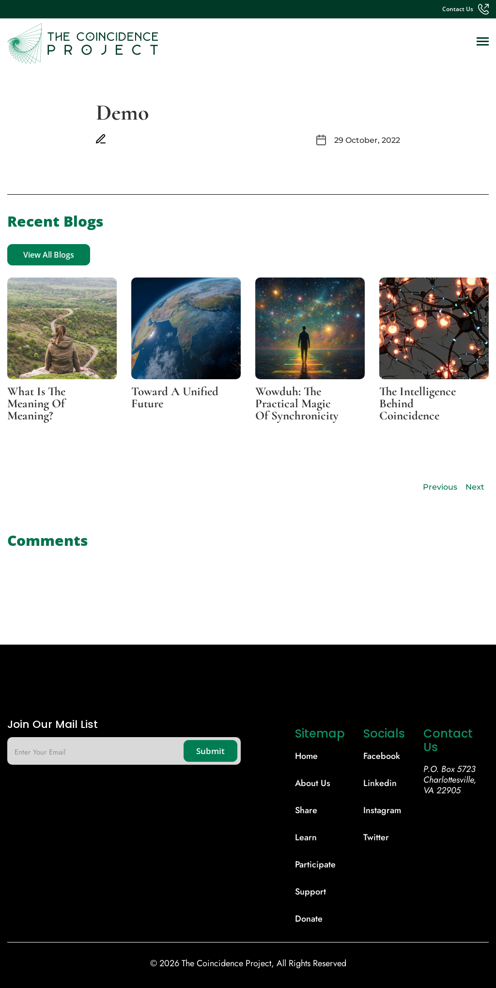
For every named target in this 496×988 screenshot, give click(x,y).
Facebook (381, 756)
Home (306, 756)
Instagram (382, 810)
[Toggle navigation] (483, 42)
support (310, 891)
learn (306, 837)
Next (474, 487)
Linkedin (380, 783)
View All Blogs (48, 254)
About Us (312, 783)
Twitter (376, 837)
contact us (457, 9)
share (306, 810)
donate (309, 918)
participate (315, 864)
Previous (440, 487)
